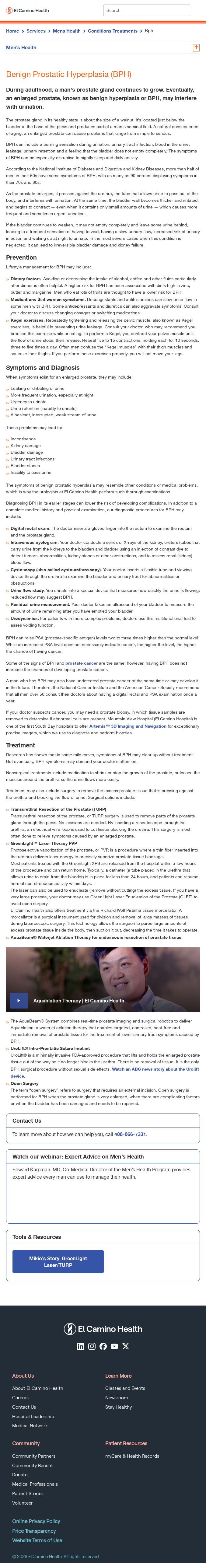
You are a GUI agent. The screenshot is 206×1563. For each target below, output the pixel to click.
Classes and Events (125, 1388)
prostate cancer (81, 663)
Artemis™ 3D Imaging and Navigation (127, 726)
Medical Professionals (35, 1484)
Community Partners (33, 1456)
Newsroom (116, 1397)
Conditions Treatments (113, 30)
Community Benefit (32, 1465)
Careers (20, 1397)
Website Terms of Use (37, 1540)
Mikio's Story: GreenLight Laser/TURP (58, 1261)
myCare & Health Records (132, 1456)
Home (12, 30)
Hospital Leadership (33, 1416)
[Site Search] (146, 10)
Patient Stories (28, 1493)
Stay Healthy (118, 1407)
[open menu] (195, 10)
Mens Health (67, 30)
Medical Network (30, 1425)
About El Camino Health (37, 1388)
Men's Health (21, 47)
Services (36, 30)
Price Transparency (34, 1531)
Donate (19, 1474)
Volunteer (22, 1503)
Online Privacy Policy (36, 1521)
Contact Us (24, 1407)
